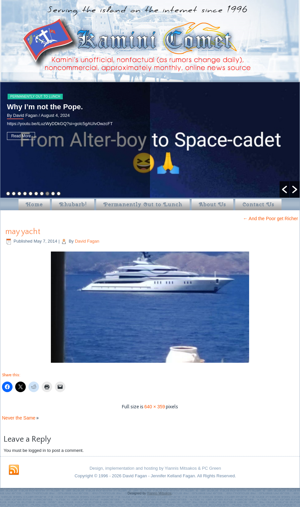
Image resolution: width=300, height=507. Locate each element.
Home (34, 204)
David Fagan (87, 241)
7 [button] (42, 193)
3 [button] (19, 193)
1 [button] (8, 193)
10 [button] (58, 193)
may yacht (22, 231)
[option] (150, 140)
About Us (212, 204)
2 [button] (14, 193)
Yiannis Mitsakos (159, 493)
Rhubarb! (73, 204)
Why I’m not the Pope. (45, 107)
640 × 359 (154, 406)
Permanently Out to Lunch (35, 96)
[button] (284, 189)
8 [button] (47, 193)
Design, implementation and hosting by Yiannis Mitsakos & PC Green (155, 468)
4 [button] (25, 193)
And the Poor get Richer (270, 218)
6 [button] (36, 193)
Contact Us (258, 204)
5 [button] (30, 193)
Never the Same (18, 418)
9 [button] (53, 193)
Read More (21, 136)
